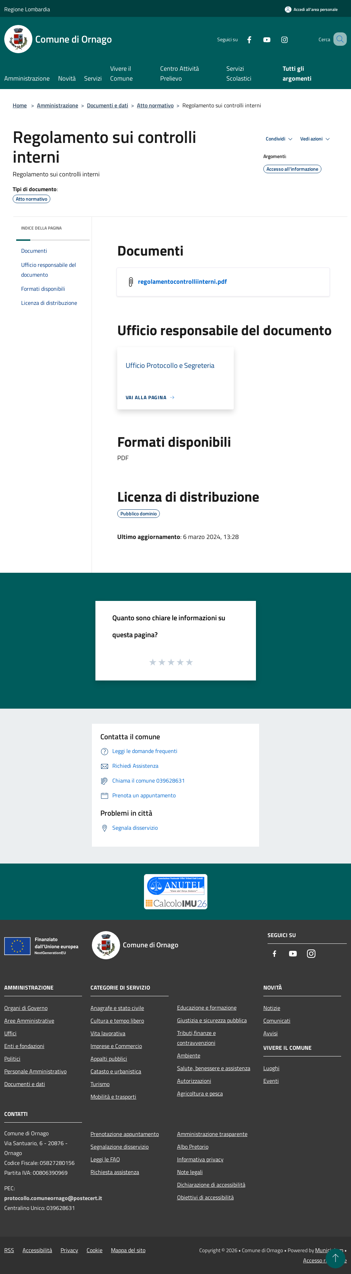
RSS (9, 1250)
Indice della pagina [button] (41, 228)
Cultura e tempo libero (117, 1020)
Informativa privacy (200, 1159)
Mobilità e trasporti (113, 1096)
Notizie (271, 1008)
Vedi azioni (316, 139)
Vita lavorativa (107, 1033)
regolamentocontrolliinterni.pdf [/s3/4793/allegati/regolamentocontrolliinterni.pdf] (182, 281)
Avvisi (270, 1033)
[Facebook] (240, 39)
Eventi (271, 1081)
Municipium (329, 1250)
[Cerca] (338, 39)
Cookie (94, 1250)
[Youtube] (258, 39)
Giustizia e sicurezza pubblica (212, 1020)
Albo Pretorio (192, 1146)
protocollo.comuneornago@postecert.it (53, 1198)
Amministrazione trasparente (212, 1134)
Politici (12, 1058)
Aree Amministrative (29, 1020)
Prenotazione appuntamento (124, 1134)
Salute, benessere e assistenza (213, 1068)
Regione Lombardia (27, 9)
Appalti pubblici (108, 1058)
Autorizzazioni (194, 1081)
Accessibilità (37, 1250)
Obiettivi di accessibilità (205, 1197)
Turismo (99, 1084)
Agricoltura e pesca (200, 1093)
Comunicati (276, 1020)
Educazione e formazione (207, 1007)
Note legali (190, 1172)
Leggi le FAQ (105, 1159)
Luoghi (271, 1068)
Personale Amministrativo (35, 1071)
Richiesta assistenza (114, 1172)
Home (20, 105)
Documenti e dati (107, 105)
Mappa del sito (128, 1250)
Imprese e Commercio (116, 1046)
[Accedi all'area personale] (311, 9)
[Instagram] (276, 39)
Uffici (10, 1033)
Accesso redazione (325, 1260)
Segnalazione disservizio (119, 1146)
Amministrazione (57, 105)
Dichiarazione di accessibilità (211, 1184)
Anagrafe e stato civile (117, 1008)
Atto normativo (155, 105)
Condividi (280, 139)
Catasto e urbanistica (115, 1071)
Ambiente (188, 1055)
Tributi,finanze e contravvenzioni (196, 1038)
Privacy (69, 1250)
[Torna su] (335, 1258)
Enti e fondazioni (24, 1046)
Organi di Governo (26, 1008)
